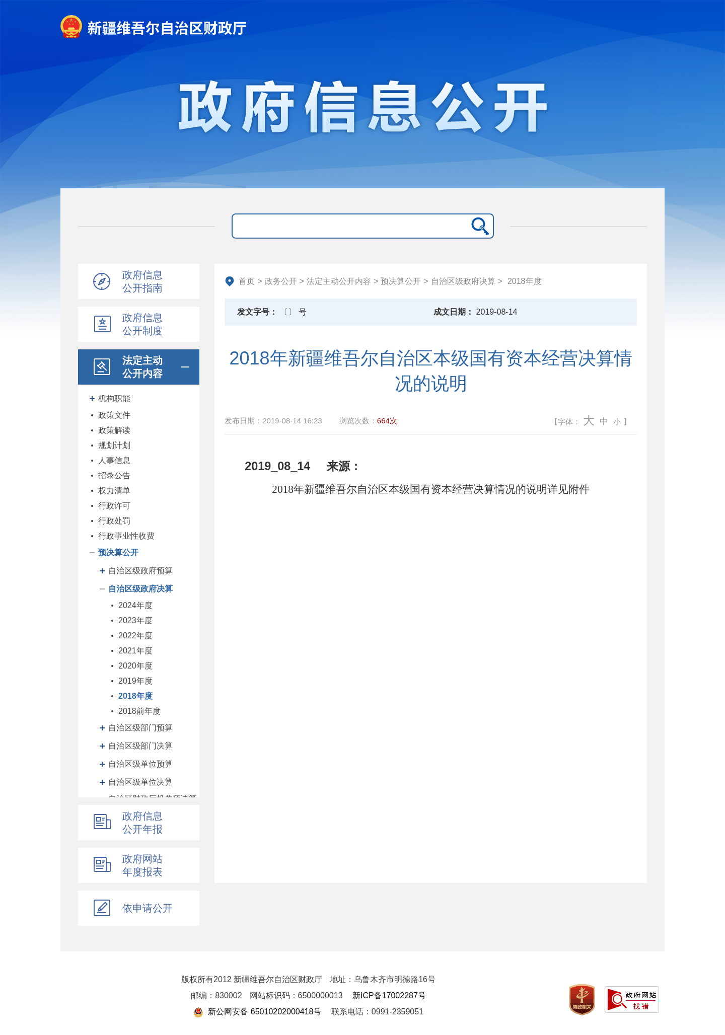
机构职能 (114, 398)
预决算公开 (118, 552)
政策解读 (114, 430)
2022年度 (135, 635)
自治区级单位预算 (140, 764)
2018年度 (135, 696)
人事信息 (114, 460)
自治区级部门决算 (140, 746)
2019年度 (135, 681)
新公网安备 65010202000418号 (257, 1011)
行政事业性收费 (126, 536)
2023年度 (135, 620)
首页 (247, 281)
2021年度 (135, 650)
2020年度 (135, 665)
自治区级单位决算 (140, 782)
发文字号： (257, 312)
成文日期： (453, 312)
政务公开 (281, 281)
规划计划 (114, 445)
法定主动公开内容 (339, 281)
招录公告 (114, 475)
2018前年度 (139, 711)
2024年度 (135, 605)
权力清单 (114, 490)
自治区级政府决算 (140, 588)
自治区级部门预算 (140, 727)
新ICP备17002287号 (389, 995)
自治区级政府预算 (140, 570)
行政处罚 (114, 520)
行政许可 (114, 505)
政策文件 (114, 415)
